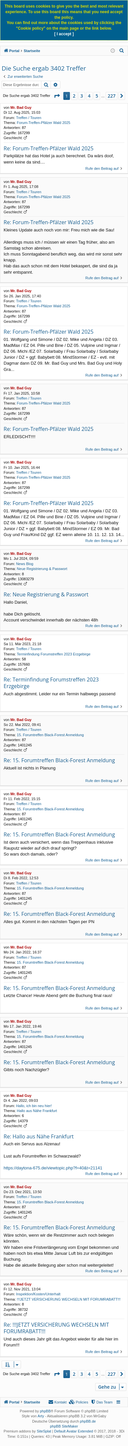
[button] (57, 96)
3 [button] (81, 96)
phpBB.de (88, 1421)
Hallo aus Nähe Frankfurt (37, 1111)
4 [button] (89, 96)
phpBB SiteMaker (64, 1426)
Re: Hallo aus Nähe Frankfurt (39, 1136)
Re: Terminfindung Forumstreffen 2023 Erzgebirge (51, 682)
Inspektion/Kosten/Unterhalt (38, 1294)
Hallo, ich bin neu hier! (34, 1106)
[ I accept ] (64, 34)
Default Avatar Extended (73, 1431)
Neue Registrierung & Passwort (42, 569)
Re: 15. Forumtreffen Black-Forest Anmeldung (59, 760)
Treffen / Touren (28, 118)
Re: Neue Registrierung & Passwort (46, 594)
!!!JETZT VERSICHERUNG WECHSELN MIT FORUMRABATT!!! (68, 1299)
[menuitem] (122, 50)
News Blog (24, 564)
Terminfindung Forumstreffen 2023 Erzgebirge (53, 654)
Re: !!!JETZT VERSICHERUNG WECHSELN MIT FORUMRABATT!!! (56, 1328)
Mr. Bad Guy (21, 107)
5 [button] (97, 96)
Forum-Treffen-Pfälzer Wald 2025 (43, 123)
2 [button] (74, 96)
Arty (41, 1416)
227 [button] (112, 96)
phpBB (45, 1411)
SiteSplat (44, 1431)
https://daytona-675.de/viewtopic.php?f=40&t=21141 (53, 1167)
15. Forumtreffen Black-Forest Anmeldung (50, 735)
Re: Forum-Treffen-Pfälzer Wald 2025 (49, 148)
